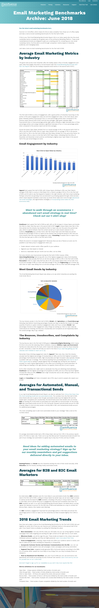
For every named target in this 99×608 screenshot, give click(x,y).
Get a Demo (93, 4)
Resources (66, 4)
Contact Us (95, 0)
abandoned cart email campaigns (35, 200)
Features (43, 4)
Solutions (57, 4)
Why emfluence (82, 0)
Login (89, 0)
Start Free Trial (83, 4)
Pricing (50, 4)
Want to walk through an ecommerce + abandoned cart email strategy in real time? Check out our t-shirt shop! (50, 213)
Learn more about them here (69, 548)
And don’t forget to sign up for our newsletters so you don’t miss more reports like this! (46, 573)
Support (74, 4)
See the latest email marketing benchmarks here (36, 31)
